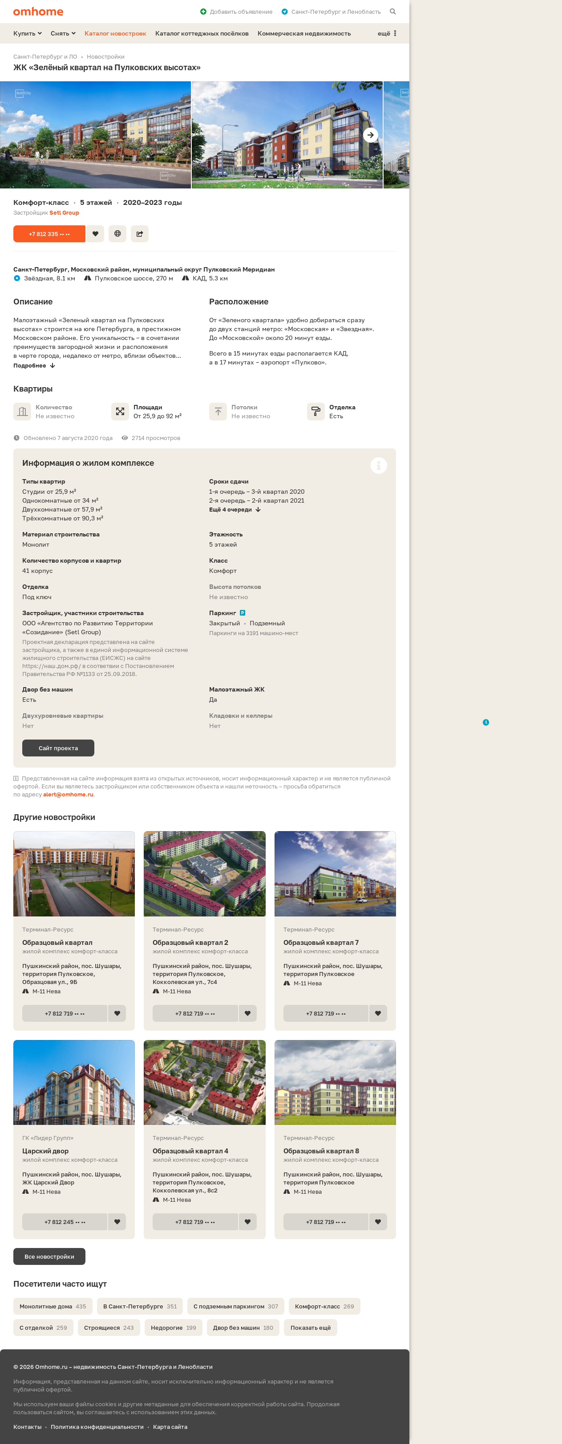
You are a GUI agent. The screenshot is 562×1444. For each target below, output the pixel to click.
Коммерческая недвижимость (304, 33)
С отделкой (43, 1327)
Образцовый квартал (74, 942)
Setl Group (64, 212)
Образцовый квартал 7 (335, 942)
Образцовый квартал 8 (335, 1151)
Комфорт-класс (324, 1306)
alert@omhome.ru (68, 794)
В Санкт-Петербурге (140, 1306)
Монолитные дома (53, 1306)
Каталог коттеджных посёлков (202, 33)
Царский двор (74, 1151)
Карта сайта (170, 1426)
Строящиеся (109, 1327)
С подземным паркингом (236, 1306)
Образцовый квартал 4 (204, 1151)
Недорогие (173, 1327)
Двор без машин (243, 1327)
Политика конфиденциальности (97, 1426)
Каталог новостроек (115, 33)
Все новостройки (49, 1256)
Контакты (27, 1426)
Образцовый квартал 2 (204, 942)
